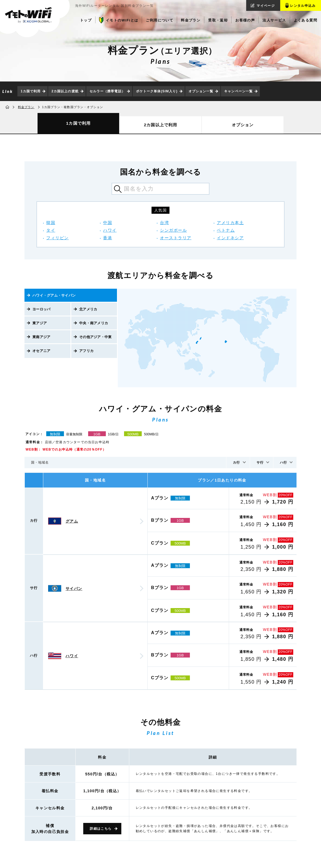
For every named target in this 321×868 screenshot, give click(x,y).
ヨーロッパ (41, 309)
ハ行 (283, 462)
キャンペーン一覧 (238, 91)
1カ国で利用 (31, 91)
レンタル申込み (303, 6)
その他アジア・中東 (95, 337)
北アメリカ (88, 309)
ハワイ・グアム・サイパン (54, 295)
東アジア (39, 323)
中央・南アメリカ (93, 323)
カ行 (236, 462)
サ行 (260, 462)
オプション (243, 124)
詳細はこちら (101, 829)
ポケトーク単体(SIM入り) (157, 91)
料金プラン (26, 107)
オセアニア (41, 351)
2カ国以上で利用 (160, 124)
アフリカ (86, 351)
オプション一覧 (201, 91)
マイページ (266, 6)
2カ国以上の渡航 (64, 91)
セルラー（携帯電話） (107, 91)
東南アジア (41, 337)
